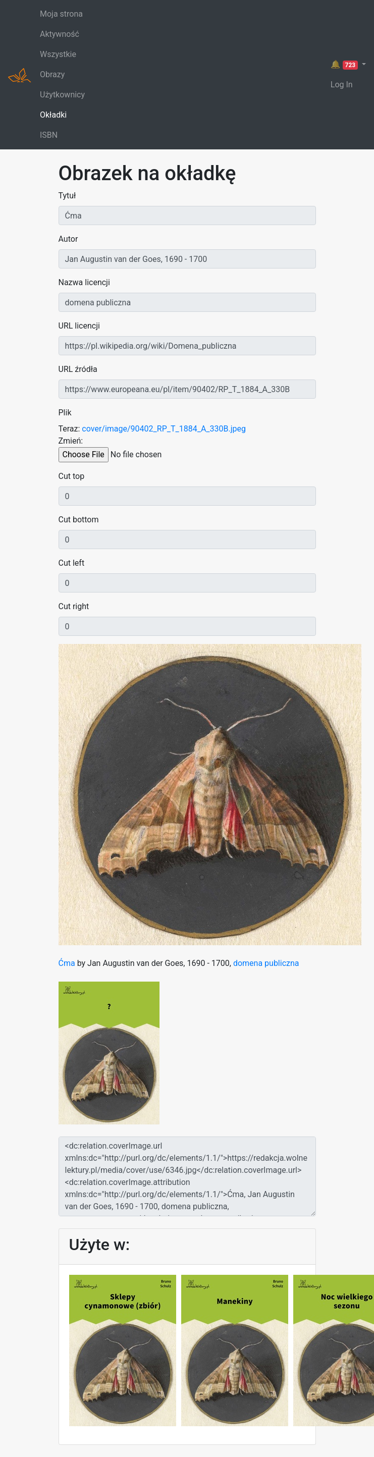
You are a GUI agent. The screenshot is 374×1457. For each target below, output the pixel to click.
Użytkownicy (62, 94)
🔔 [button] (345, 65)
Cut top (72, 476)
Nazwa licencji (84, 282)
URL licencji (79, 326)
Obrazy (52, 74)
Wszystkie (58, 54)
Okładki (53, 115)
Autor (68, 239)
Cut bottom (79, 519)
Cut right (74, 606)
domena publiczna (266, 963)
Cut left (72, 563)
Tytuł (67, 195)
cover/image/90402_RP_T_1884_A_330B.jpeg (164, 429)
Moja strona (61, 14)
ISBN (49, 135)
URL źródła (78, 369)
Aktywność (59, 34)
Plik (65, 412)
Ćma (67, 963)
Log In (342, 84)
